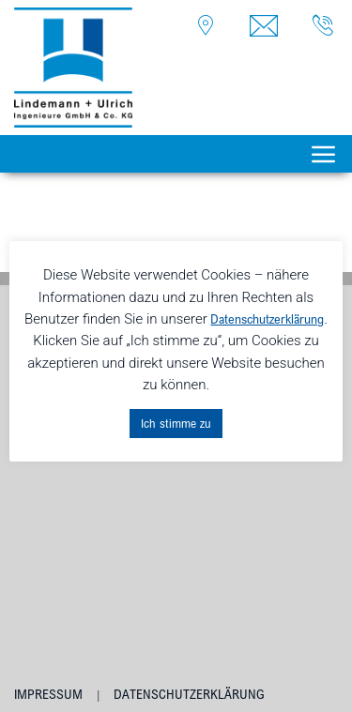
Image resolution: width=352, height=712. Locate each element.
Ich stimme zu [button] (176, 423)
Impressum (48, 694)
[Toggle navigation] (324, 154)
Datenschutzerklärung (189, 694)
